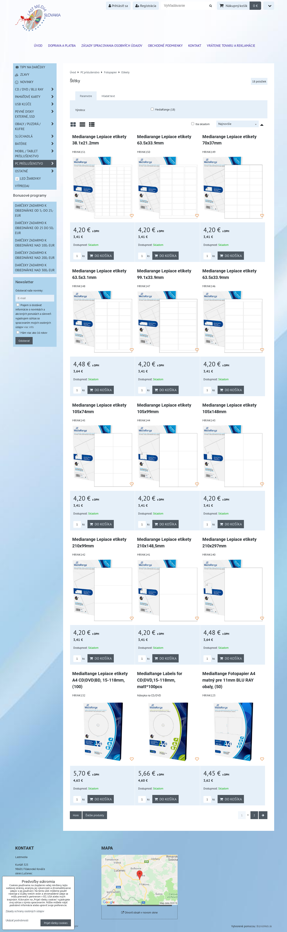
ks (79, 256)
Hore (76, 815)
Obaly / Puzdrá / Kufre (35, 126)
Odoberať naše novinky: (29, 290)
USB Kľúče (35, 104)
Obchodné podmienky (165, 45)
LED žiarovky (28, 178)
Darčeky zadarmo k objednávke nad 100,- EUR (35, 242)
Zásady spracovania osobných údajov (111, 45)
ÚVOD (38, 45)
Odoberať (24, 341)
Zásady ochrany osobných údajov (25, 911)
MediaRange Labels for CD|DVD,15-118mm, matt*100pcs (159, 680)
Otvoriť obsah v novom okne (139, 912)
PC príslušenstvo (35, 163)
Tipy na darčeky (30, 67)
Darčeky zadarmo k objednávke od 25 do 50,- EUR (34, 228)
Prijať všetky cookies (55, 923)
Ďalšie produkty (95, 815)
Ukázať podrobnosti (17, 920)
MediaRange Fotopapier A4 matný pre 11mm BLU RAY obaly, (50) (228, 680)
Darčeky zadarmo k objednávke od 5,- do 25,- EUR (34, 210)
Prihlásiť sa (118, 5)
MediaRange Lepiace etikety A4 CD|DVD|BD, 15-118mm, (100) (100, 680)
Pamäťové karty (35, 96)
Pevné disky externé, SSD (35, 114)
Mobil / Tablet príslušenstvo (35, 154)
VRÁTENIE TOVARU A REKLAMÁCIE (231, 45)
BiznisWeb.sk (264, 926)
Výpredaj (22, 186)
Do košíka (101, 255)
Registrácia (145, 5)
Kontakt (194, 45)
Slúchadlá (35, 136)
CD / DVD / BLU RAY (35, 89)
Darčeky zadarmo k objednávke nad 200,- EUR (35, 255)
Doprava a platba (62, 45)
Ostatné (35, 171)
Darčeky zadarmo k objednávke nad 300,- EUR (35, 267)
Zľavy (22, 74)
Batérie (35, 143)
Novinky (24, 82)
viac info (29, 327)
